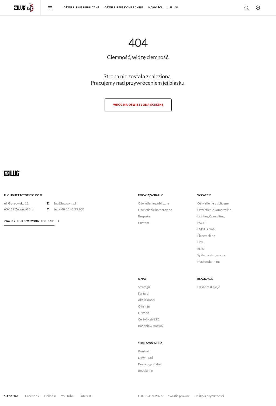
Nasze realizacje (208, 287)
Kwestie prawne (178, 396)
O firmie (144, 306)
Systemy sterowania (211, 255)
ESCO (201, 223)
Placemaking (206, 236)
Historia (143, 313)
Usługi (172, 7)
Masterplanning (208, 262)
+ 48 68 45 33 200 (71, 209)
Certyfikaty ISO (149, 319)
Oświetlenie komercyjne (123, 7)
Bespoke (144, 216)
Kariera (143, 293)
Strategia (144, 287)
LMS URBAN (206, 229)
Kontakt (143, 351)
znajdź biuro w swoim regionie (29, 221)
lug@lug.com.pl (65, 203)
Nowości (155, 7)
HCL (200, 242)
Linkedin (50, 396)
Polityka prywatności (209, 396)
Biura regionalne (149, 364)
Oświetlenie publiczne (81, 7)
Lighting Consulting (211, 216)
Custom (143, 223)
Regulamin (145, 371)
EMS (200, 249)
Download (145, 358)
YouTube (67, 396)
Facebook (32, 396)
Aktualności (146, 300)
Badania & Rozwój (151, 326)
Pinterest (84, 396)
